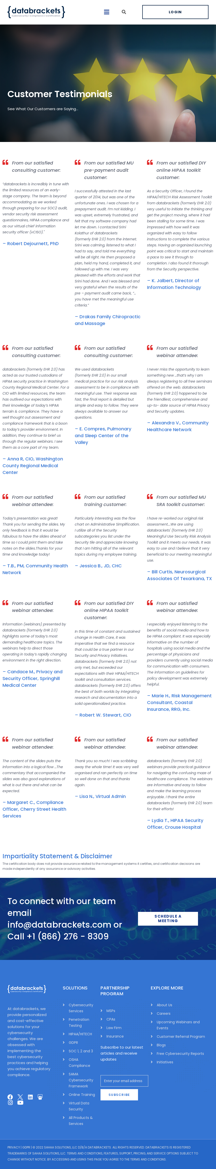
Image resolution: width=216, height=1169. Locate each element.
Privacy (14, 1147)
